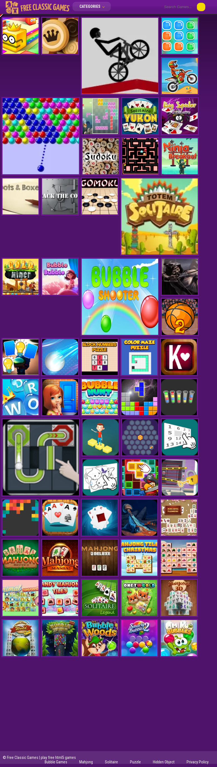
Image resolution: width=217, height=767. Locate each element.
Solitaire (111, 762)
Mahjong (86, 762)
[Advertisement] (108, 708)
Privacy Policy (198, 762)
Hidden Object (164, 762)
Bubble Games (56, 762)
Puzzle (135, 762)
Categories (93, 6)
